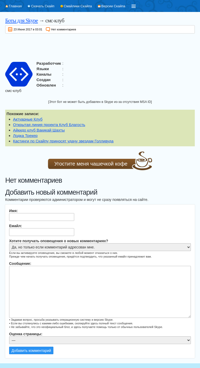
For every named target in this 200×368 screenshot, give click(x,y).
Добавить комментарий (31, 351)
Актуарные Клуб (27, 119)
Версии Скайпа (113, 6)
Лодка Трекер (25, 135)
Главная (15, 6)
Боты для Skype (21, 20)
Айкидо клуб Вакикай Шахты (39, 130)
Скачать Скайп (42, 6)
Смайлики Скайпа (78, 6)
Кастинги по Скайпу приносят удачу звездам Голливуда (63, 141)
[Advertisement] (100, 46)
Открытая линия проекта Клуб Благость (49, 124)
